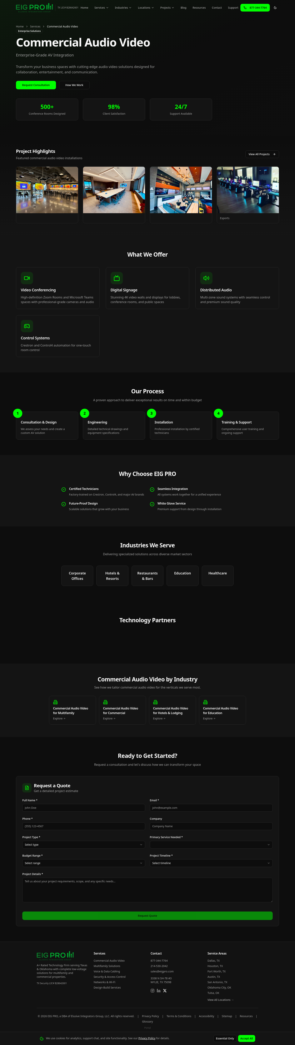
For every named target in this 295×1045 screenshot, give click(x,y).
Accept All (246, 1038)
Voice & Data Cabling (107, 971)
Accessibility (206, 1016)
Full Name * (30, 800)
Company (156, 818)
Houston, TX (215, 966)
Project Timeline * (161, 855)
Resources (199, 7)
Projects (167, 7)
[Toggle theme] (275, 8)
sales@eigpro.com (162, 971)
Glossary (147, 1021)
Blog (183, 7)
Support (233, 7)
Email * (154, 800)
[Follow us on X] (165, 991)
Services (101, 7)
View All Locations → (221, 1000)
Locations (146, 7)
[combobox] (83, 845)
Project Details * (32, 874)
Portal (147, 1027)
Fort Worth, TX (217, 971)
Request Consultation (36, 85)
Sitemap (227, 1016)
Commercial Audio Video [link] (62, 26)
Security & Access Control (110, 977)
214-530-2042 (159, 966)
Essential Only (225, 1038)
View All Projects (262, 154)
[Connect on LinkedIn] (159, 991)
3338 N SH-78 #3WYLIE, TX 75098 (161, 980)
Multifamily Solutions (107, 966)
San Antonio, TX (217, 982)
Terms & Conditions (179, 1016)
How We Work (74, 85)
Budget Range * (32, 855)
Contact (217, 7)
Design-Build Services (107, 987)
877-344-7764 (159, 960)
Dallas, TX (214, 960)
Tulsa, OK (213, 993)
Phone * (27, 818)
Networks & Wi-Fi (104, 982)
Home (84, 7)
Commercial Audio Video (109, 960)
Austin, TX (214, 977)
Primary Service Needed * (166, 837)
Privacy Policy (150, 1016)
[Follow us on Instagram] (152, 991)
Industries (123, 7)
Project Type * (31, 837)
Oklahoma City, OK (219, 987)
